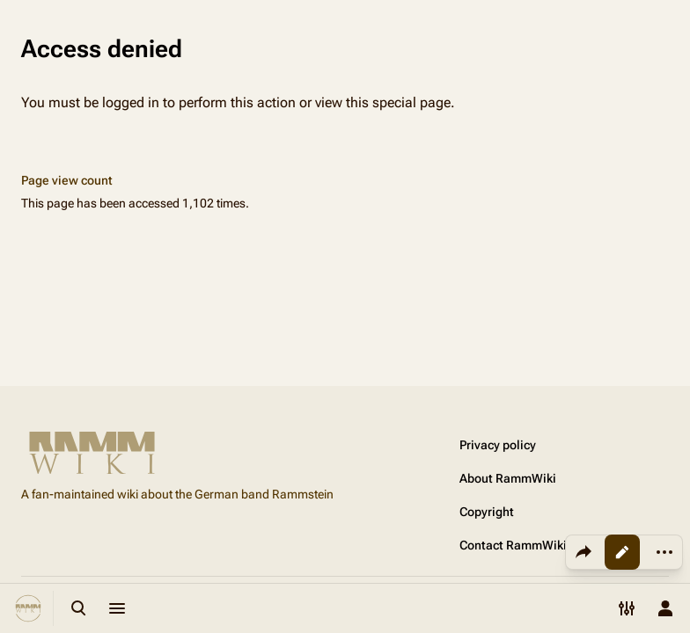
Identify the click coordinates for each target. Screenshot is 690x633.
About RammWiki (507, 478)
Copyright (486, 512)
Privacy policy (497, 445)
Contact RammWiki (513, 545)
